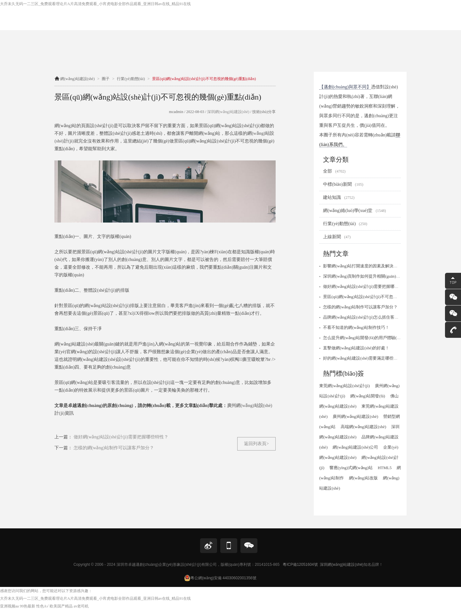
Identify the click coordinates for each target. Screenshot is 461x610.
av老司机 (81, 606)
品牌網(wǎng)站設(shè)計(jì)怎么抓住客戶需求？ (367, 317)
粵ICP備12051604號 (300, 564)
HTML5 (385, 467)
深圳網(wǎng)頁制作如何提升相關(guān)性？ (363, 276)
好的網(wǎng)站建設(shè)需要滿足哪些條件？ (364, 358)
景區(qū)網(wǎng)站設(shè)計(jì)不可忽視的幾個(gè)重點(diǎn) (379, 296)
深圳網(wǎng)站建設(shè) (227, 112)
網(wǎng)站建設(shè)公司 (355, 447)
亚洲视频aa (9, 606)
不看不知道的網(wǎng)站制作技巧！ (356, 327)
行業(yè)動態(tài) (131, 79)
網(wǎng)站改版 (363, 478)
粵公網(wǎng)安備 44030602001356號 (220, 578)
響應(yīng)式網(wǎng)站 (351, 467)
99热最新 (27, 606)
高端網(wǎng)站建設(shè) (363, 426)
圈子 (105, 79)
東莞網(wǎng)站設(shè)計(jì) (344, 385)
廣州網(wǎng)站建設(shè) (355, 416)
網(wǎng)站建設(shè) (77, 79)
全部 (334, 171)
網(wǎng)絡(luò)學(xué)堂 (354, 210)
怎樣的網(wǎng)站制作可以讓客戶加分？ (360, 307)
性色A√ (42, 606)
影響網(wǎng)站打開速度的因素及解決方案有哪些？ (370, 266)
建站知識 (338, 197)
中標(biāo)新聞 (343, 184)
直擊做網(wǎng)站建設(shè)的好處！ (356, 348)
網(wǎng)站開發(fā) (367, 396)
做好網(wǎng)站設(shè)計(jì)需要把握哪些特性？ (367, 286)
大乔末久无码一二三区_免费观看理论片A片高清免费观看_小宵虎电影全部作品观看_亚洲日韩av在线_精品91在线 (95, 4)
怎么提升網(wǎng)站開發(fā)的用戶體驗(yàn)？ (363, 337)
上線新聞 (337, 236)
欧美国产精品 (61, 606)
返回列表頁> (256, 443)
